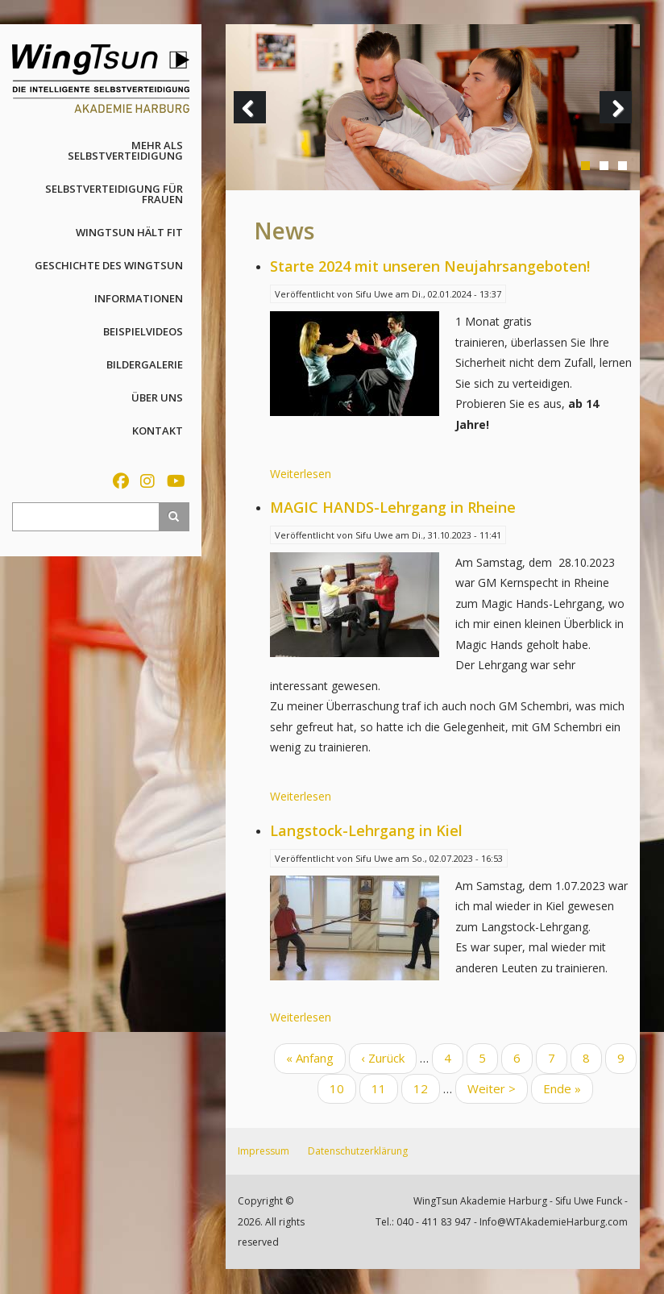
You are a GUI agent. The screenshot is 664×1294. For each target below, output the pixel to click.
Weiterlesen (300, 473)
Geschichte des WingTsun (109, 265)
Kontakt (157, 430)
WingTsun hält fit (129, 232)
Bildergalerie (144, 364)
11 (384, 1087)
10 (343, 1087)
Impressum (263, 1151)
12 (426, 1087)
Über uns (157, 397)
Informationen (138, 298)
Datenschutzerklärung (358, 1151)
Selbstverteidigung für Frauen (114, 193)
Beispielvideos (143, 331)
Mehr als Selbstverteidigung (125, 150)
